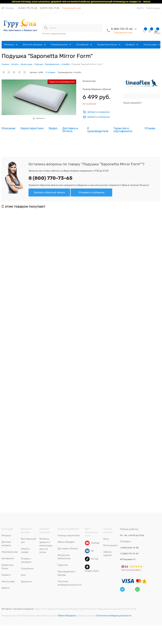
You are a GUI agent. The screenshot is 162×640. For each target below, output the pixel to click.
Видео (53, 128)
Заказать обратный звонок (49, 192)
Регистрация (153, 8)
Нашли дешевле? (132, 103)
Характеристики (32, 128)
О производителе (97, 130)
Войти (140, 8)
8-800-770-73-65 (27, 8)
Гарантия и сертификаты (122, 130)
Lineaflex (77, 72)
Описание (8, 128)
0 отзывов (50, 72)
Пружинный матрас (58, 33)
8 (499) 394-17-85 (50, 8)
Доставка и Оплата (70, 130)
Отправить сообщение (91, 192)
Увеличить (40, 118)
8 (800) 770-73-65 (50, 178)
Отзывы (150, 128)
